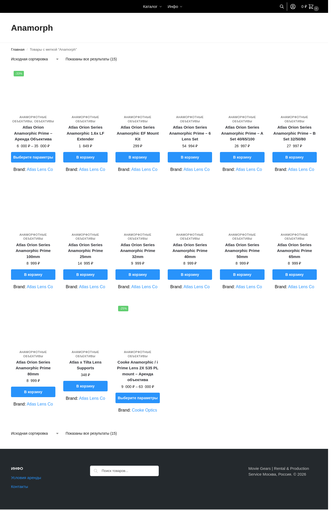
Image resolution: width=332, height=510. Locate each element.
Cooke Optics (144, 410)
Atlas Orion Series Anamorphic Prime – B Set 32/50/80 (294, 133)
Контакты (19, 486)
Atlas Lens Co (40, 169)
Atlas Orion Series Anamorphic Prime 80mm (33, 368)
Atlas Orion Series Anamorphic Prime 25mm (85, 251)
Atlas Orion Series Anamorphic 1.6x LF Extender (85, 133)
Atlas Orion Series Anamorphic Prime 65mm (294, 251)
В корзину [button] (85, 157)
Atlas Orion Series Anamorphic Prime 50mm (242, 251)
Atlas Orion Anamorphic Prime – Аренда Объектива (33, 133)
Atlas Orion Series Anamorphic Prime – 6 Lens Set (190, 133)
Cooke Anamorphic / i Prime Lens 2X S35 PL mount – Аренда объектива (138, 371)
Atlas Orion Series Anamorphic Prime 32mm (137, 251)
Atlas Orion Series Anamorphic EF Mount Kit (138, 133)
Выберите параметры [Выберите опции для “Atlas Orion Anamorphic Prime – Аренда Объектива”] (33, 157)
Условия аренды (26, 477)
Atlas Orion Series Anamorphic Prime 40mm (189, 251)
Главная (17, 49)
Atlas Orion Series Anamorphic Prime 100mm (33, 251)
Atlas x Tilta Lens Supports (85, 365)
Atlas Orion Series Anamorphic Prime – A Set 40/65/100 (242, 133)
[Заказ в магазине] (35, 59)
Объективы (44, 121)
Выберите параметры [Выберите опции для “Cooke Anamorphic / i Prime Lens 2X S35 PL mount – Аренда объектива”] (138, 398)
